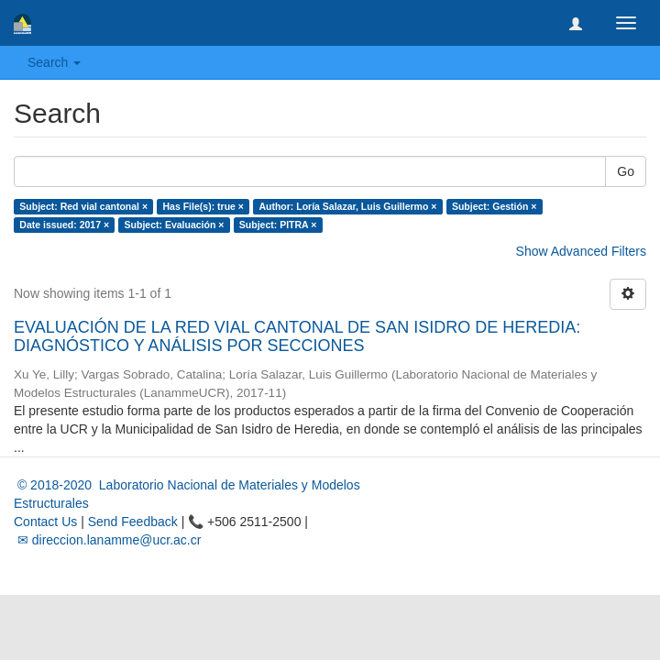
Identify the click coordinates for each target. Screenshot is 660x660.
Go (625, 171)
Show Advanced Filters (581, 251)
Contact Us (45, 521)
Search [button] (54, 62)
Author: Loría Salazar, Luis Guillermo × (347, 206)
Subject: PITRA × (278, 224)
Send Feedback (133, 521)
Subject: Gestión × (494, 206)
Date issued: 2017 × (64, 224)
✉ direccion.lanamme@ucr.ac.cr (107, 540)
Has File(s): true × (203, 206)
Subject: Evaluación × (175, 224)
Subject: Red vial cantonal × (83, 206)
